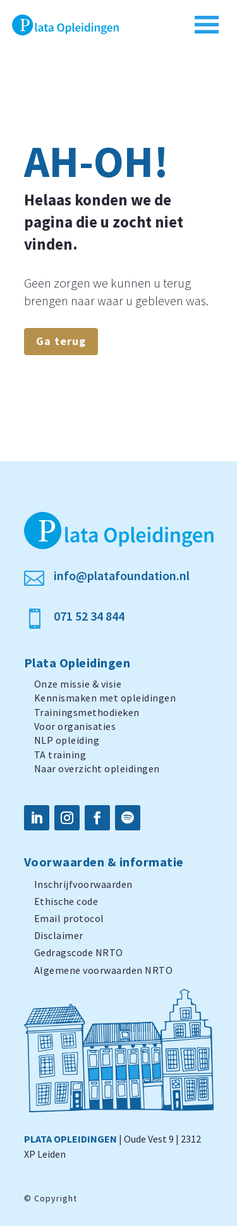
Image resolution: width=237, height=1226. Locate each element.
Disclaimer (58, 935)
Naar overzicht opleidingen (97, 768)
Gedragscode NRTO (78, 952)
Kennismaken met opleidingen (105, 697)
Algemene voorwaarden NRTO (103, 970)
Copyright (55, 1198)
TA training (60, 754)
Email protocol (69, 918)
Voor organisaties (75, 726)
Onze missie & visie (78, 683)
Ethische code (66, 901)
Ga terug (61, 341)
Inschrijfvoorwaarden (83, 884)
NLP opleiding (67, 740)
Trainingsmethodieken (87, 712)
